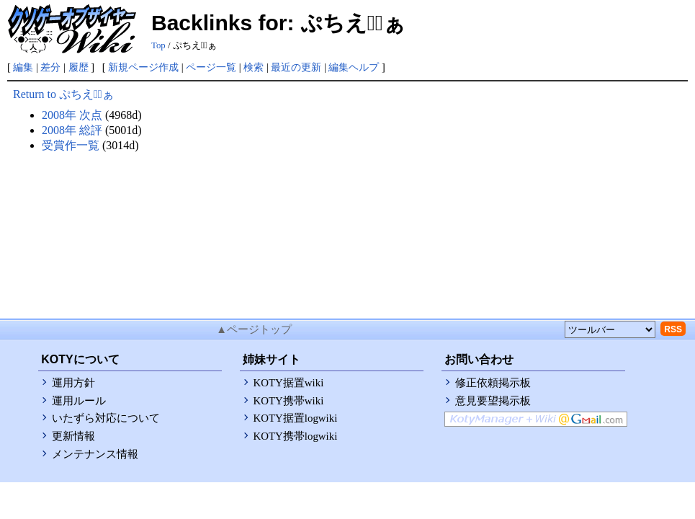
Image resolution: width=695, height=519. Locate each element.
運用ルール (79, 401)
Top (158, 45)
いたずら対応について (106, 418)
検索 (253, 67)
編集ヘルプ (353, 67)
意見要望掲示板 (493, 401)
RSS (673, 329)
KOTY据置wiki (289, 383)
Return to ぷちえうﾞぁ (63, 94)
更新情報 (73, 436)
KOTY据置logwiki (296, 418)
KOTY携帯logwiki (296, 436)
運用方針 (73, 383)
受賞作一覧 (70, 145)
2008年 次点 (72, 115)
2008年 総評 (72, 130)
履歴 (78, 67)
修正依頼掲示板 (493, 383)
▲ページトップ (254, 329)
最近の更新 (296, 67)
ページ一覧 (211, 67)
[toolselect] (610, 329)
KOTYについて (80, 359)
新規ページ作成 (143, 67)
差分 (50, 67)
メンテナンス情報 (95, 454)
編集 (23, 67)
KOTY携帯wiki (289, 401)
